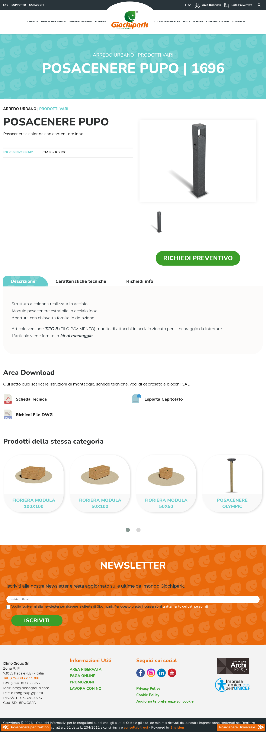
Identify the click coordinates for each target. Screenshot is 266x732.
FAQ (6, 5)
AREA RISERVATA (86, 669)
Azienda (32, 21)
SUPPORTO (19, 5)
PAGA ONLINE (82, 675)
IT (184, 5)
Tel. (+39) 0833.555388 (21, 678)
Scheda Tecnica (25, 399)
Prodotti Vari (53, 108)
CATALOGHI (36, 5)
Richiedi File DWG (28, 415)
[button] (127, 530)
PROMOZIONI (82, 682)
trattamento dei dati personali (185, 606)
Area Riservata (208, 5)
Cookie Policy (147, 695)
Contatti (238, 21)
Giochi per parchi (53, 21)
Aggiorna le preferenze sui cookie (164, 701)
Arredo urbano (80, 21)
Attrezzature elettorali (172, 21)
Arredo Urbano (19, 108)
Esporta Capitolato (157, 399)
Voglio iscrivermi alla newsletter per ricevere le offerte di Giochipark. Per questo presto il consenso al (109, 606)
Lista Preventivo (238, 5)
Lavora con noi (217, 21)
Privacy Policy (148, 688)
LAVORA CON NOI (86, 688)
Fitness (100, 21)
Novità (198, 21)
